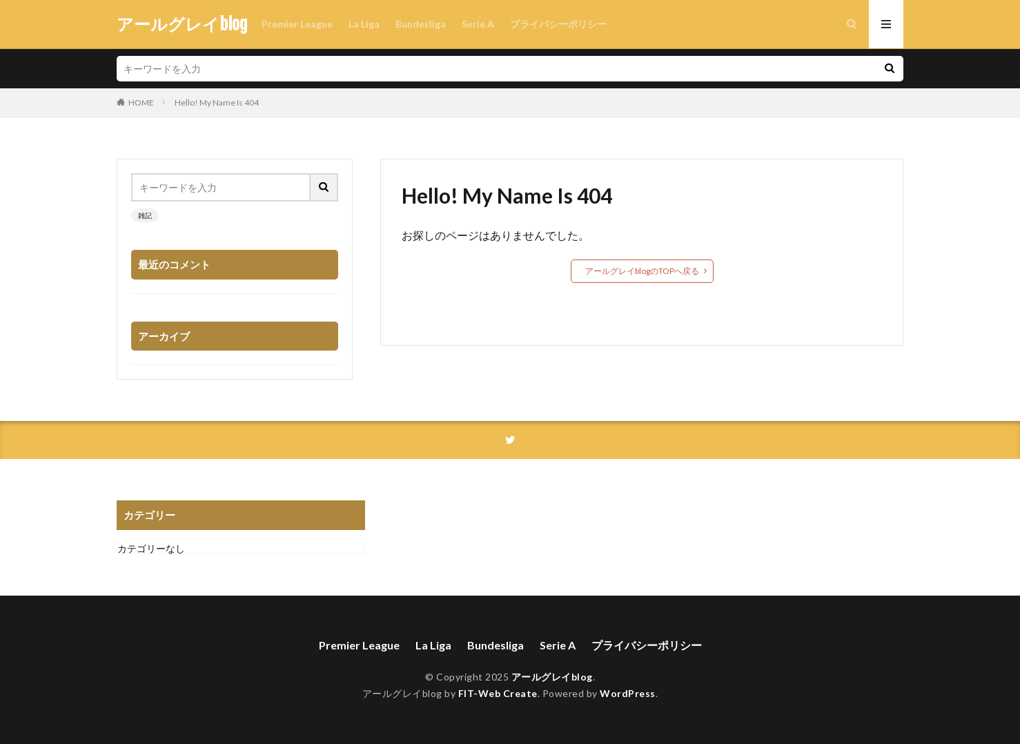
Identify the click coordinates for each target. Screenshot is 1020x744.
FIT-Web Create (498, 693)
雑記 (145, 215)
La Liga (364, 24)
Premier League (297, 24)
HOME (141, 102)
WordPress (628, 693)
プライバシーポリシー (558, 24)
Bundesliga (420, 24)
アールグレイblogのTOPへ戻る (642, 271)
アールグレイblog (182, 24)
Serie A (478, 24)
